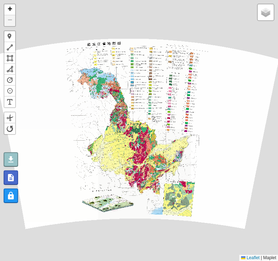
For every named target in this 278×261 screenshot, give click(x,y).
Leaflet (250, 257)
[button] (9, 9)
